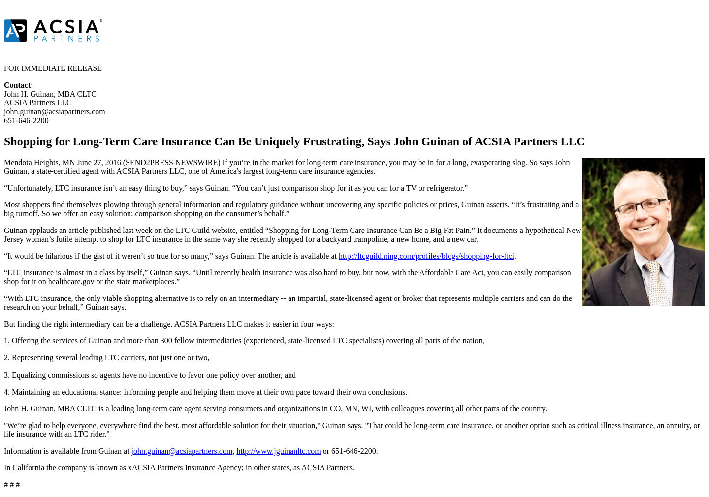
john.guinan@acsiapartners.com (182, 451)
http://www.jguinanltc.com (278, 451)
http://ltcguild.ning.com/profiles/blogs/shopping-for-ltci (426, 256)
